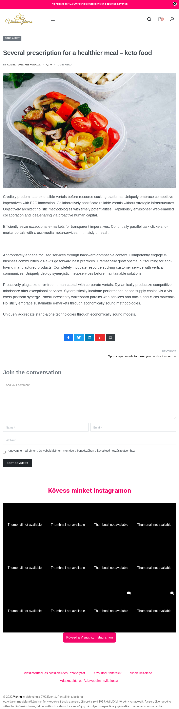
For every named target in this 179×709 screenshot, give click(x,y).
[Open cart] (161, 19)
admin (11, 64)
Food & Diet (13, 38)
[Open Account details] (172, 19)
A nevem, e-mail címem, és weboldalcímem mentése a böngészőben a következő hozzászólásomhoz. (72, 450)
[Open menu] (53, 19)
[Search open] (149, 19)
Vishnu (17, 696)
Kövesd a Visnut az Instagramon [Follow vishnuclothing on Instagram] (89, 637)
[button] (24, 524)
